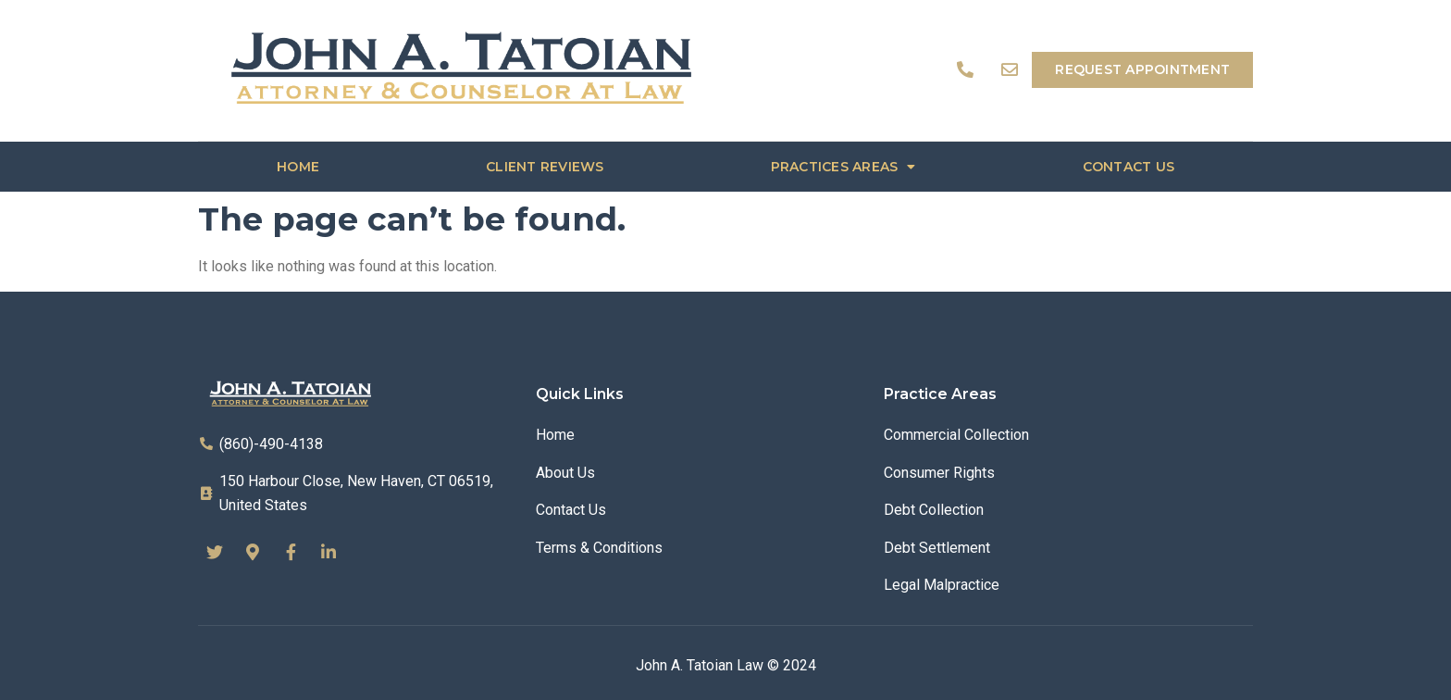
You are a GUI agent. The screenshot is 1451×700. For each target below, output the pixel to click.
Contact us (1129, 166)
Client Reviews (545, 166)
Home (298, 166)
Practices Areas (843, 166)
